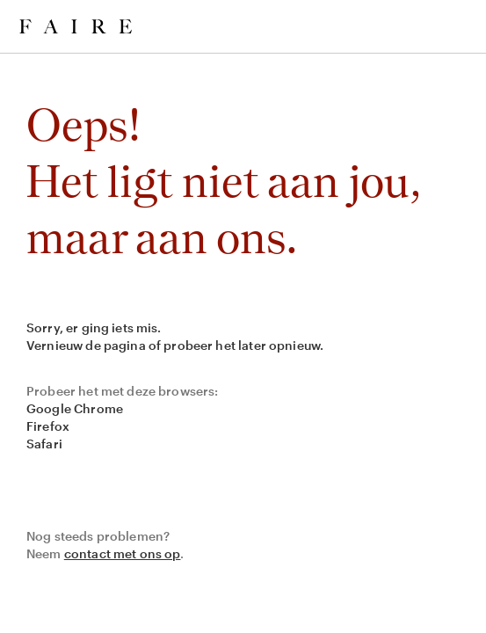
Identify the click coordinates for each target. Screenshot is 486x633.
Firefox (47, 425)
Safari (44, 443)
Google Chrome (74, 408)
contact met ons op (122, 553)
